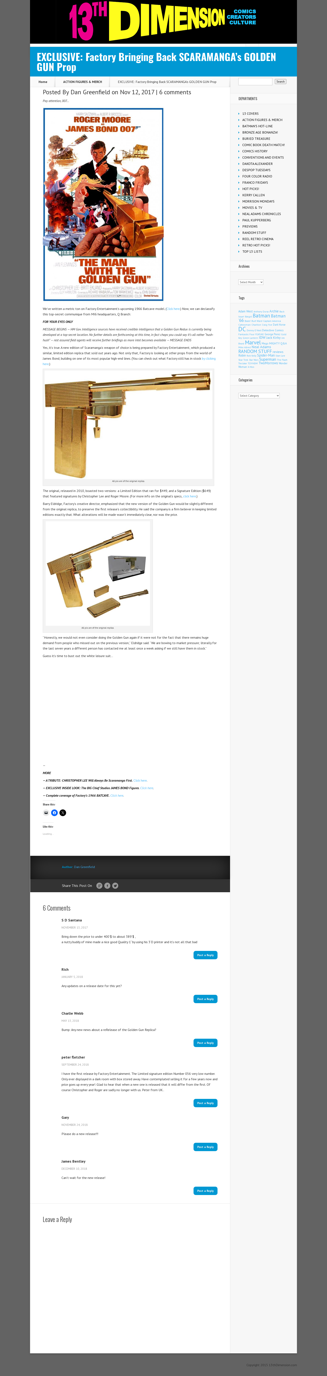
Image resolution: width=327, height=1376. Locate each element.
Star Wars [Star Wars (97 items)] (253, 359)
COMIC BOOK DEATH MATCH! (263, 145)
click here (189, 496)
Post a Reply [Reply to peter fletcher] (205, 1103)
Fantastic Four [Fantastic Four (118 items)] (246, 334)
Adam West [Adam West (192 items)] (245, 311)
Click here (173, 309)
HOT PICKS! (250, 189)
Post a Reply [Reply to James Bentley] (205, 1191)
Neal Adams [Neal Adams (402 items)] (261, 346)
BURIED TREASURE (256, 138)
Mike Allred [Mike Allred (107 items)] (244, 347)
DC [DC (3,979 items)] (242, 329)
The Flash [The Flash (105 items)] (282, 359)
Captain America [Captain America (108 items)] (272, 320)
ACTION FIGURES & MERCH (82, 82)
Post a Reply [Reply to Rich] (205, 999)
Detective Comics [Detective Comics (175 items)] (273, 330)
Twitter (115, 886)
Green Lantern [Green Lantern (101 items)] (250, 337)
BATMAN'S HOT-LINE (257, 126)
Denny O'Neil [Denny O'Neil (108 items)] (254, 330)
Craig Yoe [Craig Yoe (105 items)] (267, 324)
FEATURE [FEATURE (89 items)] (259, 334)
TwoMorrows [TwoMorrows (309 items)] (268, 363)
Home (43, 82)
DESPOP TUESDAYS (256, 170)
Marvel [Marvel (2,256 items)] (253, 342)
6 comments (175, 92)
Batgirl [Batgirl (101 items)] (248, 316)
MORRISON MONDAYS (258, 201)
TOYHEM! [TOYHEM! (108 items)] (253, 363)
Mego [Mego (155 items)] (265, 343)
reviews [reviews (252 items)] (278, 352)
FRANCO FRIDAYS (255, 182)
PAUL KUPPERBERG (256, 220)
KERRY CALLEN (253, 195)
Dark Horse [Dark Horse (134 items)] (279, 324)
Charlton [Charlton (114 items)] (256, 324)
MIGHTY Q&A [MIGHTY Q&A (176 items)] (278, 343)
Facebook (107, 886)
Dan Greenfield (90, 92)
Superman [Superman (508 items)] (267, 359)
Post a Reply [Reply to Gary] (205, 1147)
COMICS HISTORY (255, 151)
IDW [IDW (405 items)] (262, 337)
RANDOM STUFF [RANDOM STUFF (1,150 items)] (255, 351)
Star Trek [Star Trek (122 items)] (243, 359)
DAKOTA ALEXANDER (257, 164)
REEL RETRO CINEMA (257, 239)
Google (99, 886)
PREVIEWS (250, 226)
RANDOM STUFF (254, 233)
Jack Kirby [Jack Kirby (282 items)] (273, 337)
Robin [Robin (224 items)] (242, 355)
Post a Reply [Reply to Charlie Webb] (205, 1043)
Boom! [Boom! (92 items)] (248, 321)
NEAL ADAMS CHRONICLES (261, 214)
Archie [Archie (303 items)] (274, 311)
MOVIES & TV (252, 207)
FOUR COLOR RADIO (257, 176)
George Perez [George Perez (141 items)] (272, 334)
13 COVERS (250, 113)
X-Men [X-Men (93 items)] (251, 367)
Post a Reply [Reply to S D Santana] (205, 955)
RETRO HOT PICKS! (256, 245)
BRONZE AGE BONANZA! (260, 132)
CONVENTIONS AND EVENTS (263, 157)
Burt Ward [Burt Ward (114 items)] (257, 320)
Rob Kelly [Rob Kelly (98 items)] (251, 355)
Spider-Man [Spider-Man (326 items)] (266, 355)
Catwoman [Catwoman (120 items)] (244, 324)
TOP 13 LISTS (252, 251)
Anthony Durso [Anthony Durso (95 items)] (261, 311)
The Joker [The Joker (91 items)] (242, 363)
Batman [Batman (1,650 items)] (261, 315)
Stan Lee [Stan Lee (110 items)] (280, 355)
